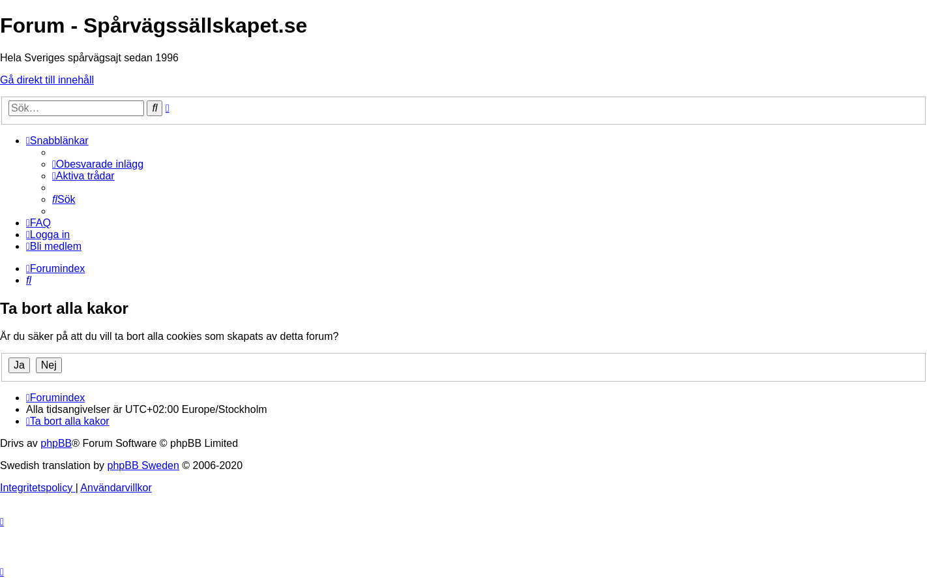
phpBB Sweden (143, 465)
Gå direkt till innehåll (47, 79)
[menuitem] (97, 164)
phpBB (56, 443)
